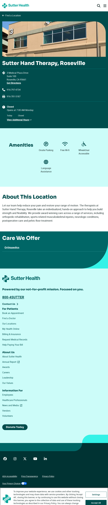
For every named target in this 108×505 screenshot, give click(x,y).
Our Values (7, 383)
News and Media (12, 405)
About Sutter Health (12, 356)
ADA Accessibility (9, 476)
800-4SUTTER (13, 297)
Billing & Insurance (11, 334)
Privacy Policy (48, 476)
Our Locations (9, 323)
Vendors (6, 410)
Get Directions (14, 82)
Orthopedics (11, 247)
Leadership (7, 377)
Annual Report (11, 361)
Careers (6, 372)
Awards (6, 367)
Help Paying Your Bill (12, 344)
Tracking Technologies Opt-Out (15, 490)
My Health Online (10, 328)
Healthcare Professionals (14, 400)
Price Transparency (29, 476)
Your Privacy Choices (14, 483)
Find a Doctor (9, 318)
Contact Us (8, 304)
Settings (96, 499)
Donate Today (15, 427)
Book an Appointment (13, 313)
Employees (7, 394)
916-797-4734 (14, 89)
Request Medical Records (14, 339)
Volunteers (7, 415)
